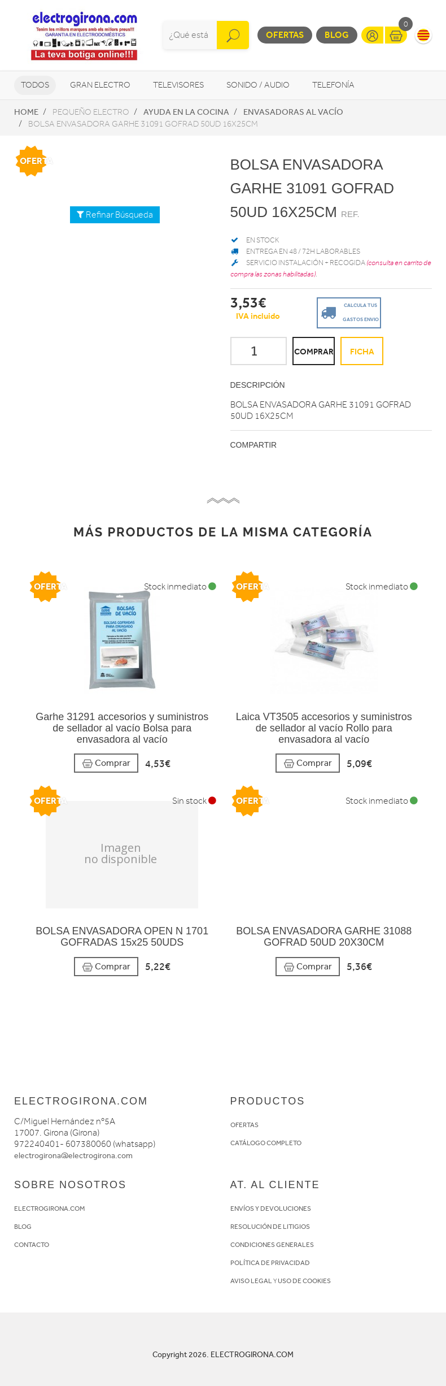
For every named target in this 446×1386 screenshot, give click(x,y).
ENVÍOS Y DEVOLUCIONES (270, 1208)
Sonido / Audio (258, 85)
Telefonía (333, 85)
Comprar (106, 763)
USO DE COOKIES (304, 1281)
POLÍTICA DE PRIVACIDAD (270, 1263)
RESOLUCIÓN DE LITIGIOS (270, 1227)
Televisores (178, 85)
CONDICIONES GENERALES (272, 1245)
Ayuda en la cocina (186, 112)
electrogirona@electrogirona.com (73, 1155)
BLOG (23, 1227)
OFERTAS (244, 1125)
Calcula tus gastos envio (348, 311)
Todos (35, 85)
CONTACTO (31, 1245)
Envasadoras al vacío (293, 112)
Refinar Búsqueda (115, 215)
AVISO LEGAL (251, 1281)
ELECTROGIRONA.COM (49, 1208)
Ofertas (285, 34)
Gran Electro (100, 85)
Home (26, 112)
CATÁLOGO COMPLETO (265, 1143)
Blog (337, 34)
